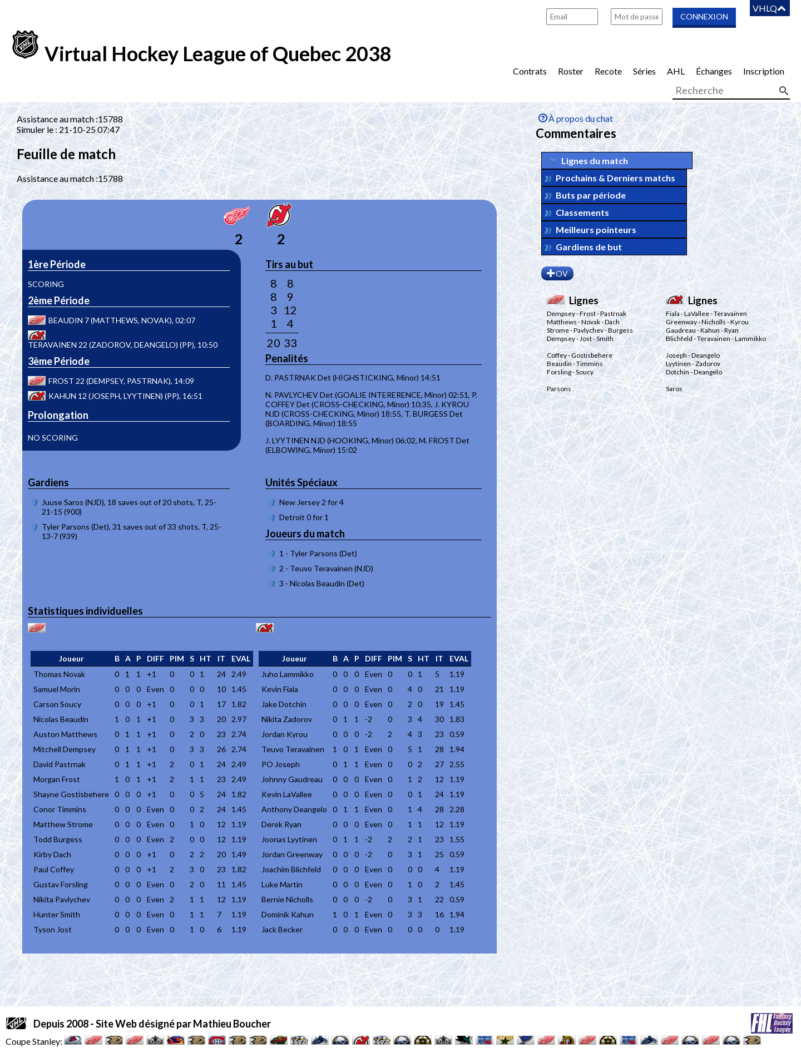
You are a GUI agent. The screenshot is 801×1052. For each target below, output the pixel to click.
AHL (676, 71)
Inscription (763, 71)
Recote (608, 71)
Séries (644, 71)
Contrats (530, 71)
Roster (571, 71)
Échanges (714, 71)
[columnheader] (71, 658)
